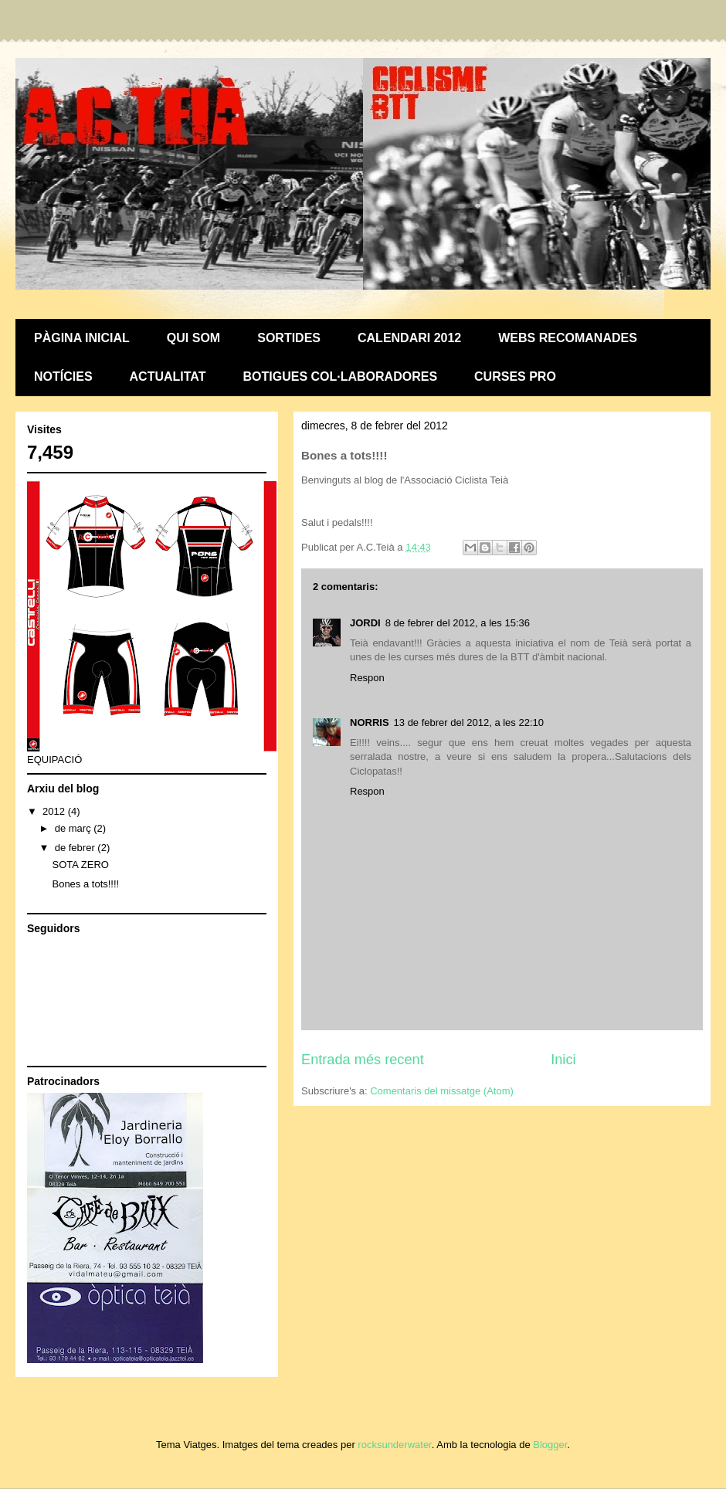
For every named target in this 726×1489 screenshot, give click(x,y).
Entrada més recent (362, 1059)
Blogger (550, 1444)
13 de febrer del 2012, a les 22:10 (469, 722)
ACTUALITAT (168, 376)
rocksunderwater (394, 1444)
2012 (55, 811)
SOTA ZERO (80, 864)
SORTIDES (289, 337)
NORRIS (369, 722)
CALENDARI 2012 (409, 337)
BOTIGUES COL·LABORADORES (340, 376)
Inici (563, 1059)
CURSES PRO (515, 376)
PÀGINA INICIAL (82, 337)
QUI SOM (193, 337)
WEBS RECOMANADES (567, 337)
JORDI (365, 623)
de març (74, 828)
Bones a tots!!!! (85, 884)
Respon (367, 677)
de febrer (76, 847)
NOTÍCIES (63, 376)
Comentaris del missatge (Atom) (442, 1091)
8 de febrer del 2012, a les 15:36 (457, 623)
